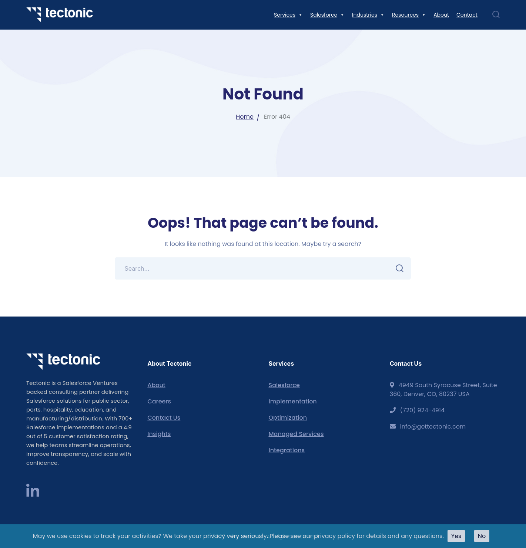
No (482, 536)
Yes (456, 536)
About (156, 385)
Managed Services (296, 434)
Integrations (286, 450)
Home (245, 116)
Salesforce (283, 385)
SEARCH (397, 268)
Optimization (287, 417)
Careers (159, 401)
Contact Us (163, 417)
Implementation (292, 401)
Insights (159, 434)
